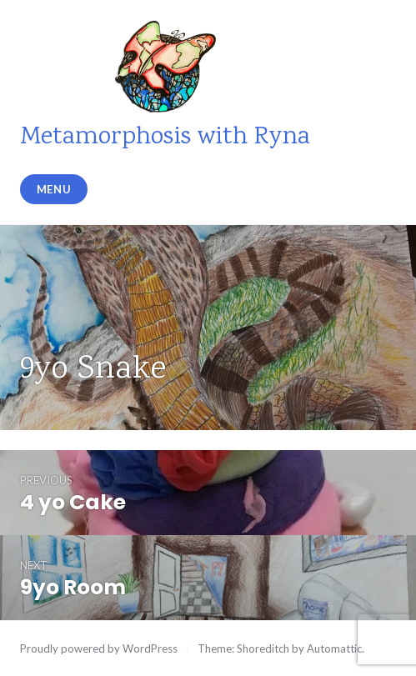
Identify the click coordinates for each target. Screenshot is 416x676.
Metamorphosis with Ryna (165, 137)
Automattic (334, 648)
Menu (54, 189)
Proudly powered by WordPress (99, 648)
